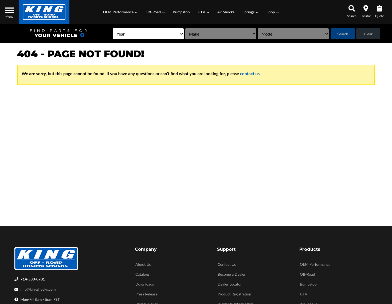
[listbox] (127, 33)
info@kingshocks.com (38, 288)
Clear (367, 34)
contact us (250, 73)
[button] (120, 12)
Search (339, 34)
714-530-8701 (33, 278)
